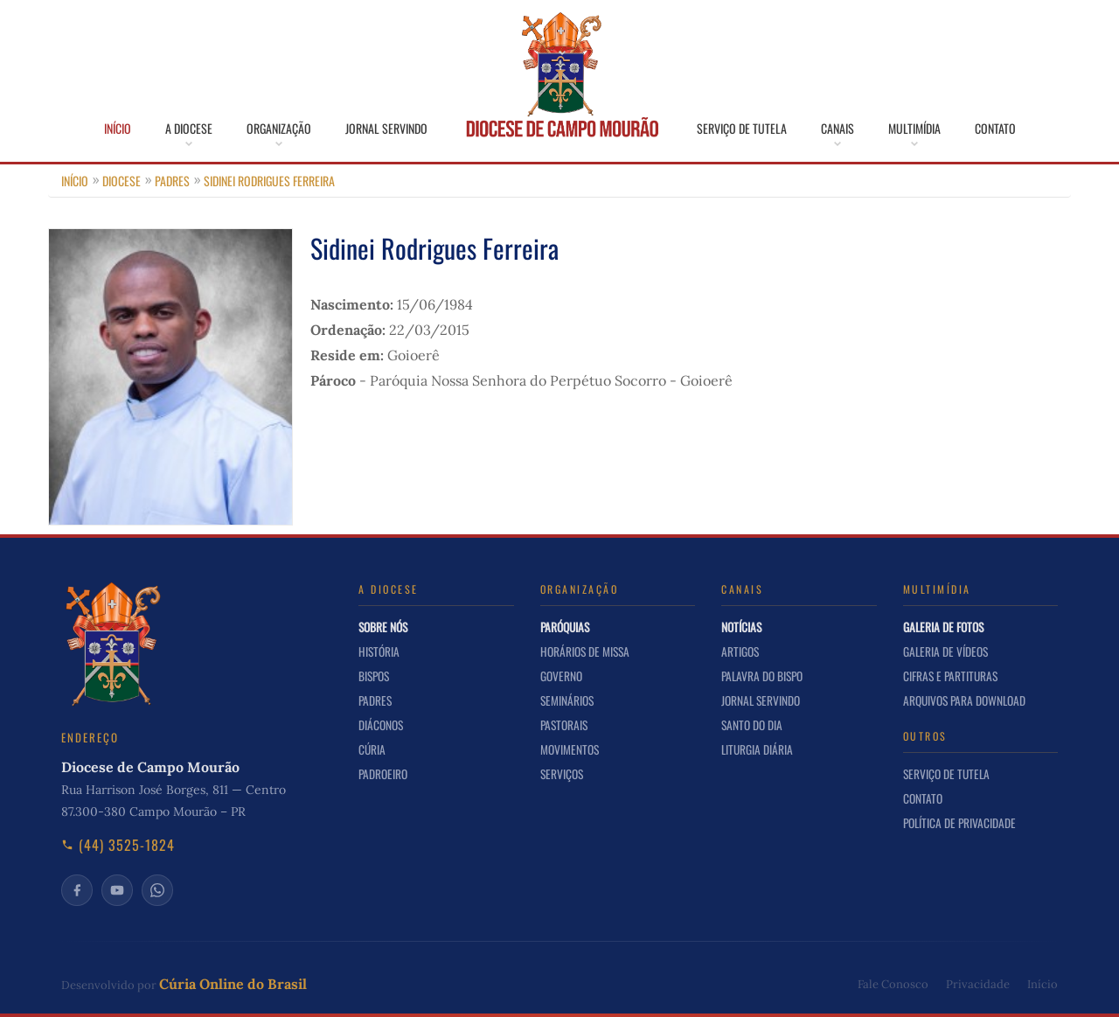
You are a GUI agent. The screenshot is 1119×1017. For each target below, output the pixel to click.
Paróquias (564, 627)
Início (117, 129)
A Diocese (188, 129)
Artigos (740, 651)
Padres (172, 180)
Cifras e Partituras (950, 676)
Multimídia (914, 129)
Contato (995, 129)
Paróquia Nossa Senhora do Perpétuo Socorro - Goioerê (551, 380)
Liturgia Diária (757, 749)
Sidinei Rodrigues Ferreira (269, 180)
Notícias (741, 627)
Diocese (121, 180)
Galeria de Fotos (943, 627)
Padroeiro (382, 774)
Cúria (372, 749)
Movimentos (569, 749)
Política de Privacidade (959, 823)
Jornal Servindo (386, 129)
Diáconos (380, 725)
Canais (837, 129)
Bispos (373, 676)
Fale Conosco (893, 984)
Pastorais (563, 725)
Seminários (567, 700)
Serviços (561, 774)
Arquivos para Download (964, 700)
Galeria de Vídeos (945, 651)
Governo (561, 676)
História (379, 651)
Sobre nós (382, 627)
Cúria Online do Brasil (233, 984)
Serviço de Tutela (742, 129)
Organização (279, 129)
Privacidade (978, 984)
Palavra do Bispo (762, 676)
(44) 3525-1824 (118, 844)
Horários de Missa (584, 651)
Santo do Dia (751, 725)
